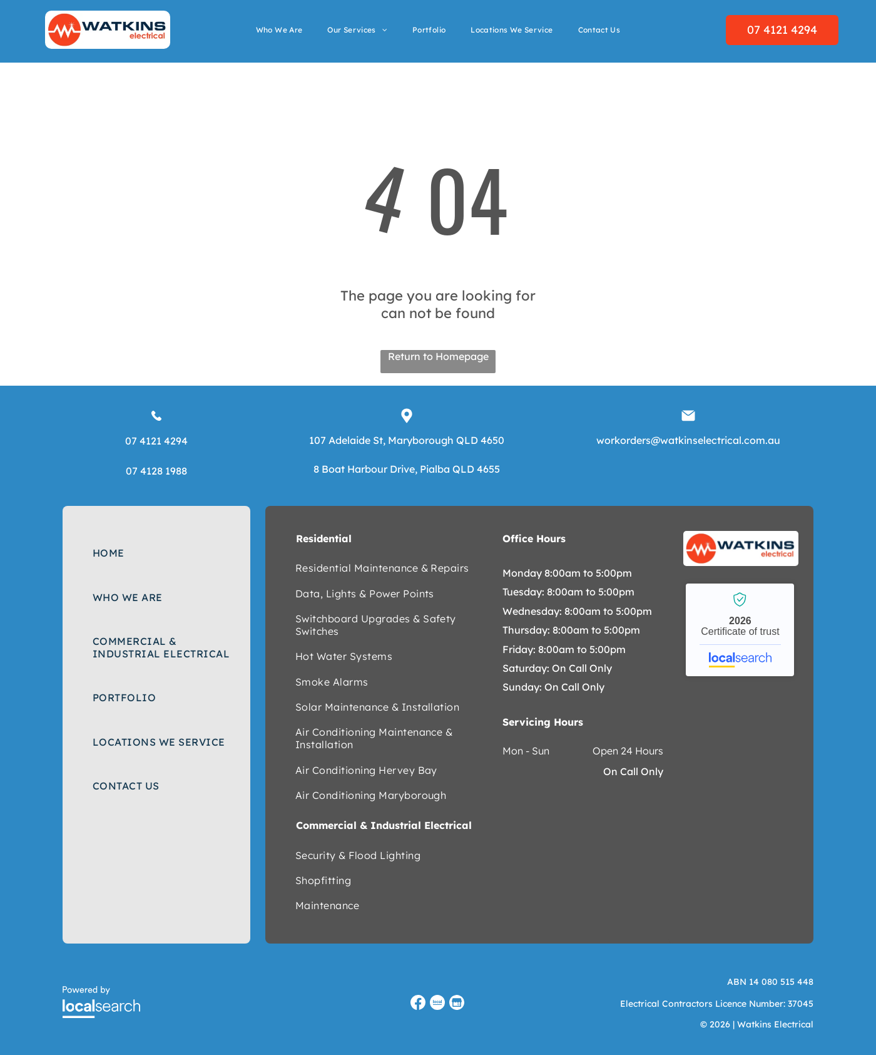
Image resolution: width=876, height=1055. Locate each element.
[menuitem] (279, 30)
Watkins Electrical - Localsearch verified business (740, 630)
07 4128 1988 (156, 471)
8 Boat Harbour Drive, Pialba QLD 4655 (406, 469)
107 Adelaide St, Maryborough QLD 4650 (406, 440)
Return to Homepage (438, 356)
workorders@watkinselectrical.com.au (688, 440)
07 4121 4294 (156, 441)
